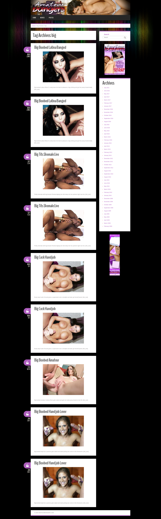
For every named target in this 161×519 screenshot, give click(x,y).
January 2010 (108, 196)
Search (106, 34)
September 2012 (109, 168)
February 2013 (108, 152)
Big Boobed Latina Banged (51, 47)
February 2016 (108, 140)
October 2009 (108, 205)
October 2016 (108, 115)
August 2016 (107, 122)
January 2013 (108, 155)
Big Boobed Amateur (47, 360)
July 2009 (107, 214)
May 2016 (107, 131)
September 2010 (109, 174)
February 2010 (108, 192)
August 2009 (107, 211)
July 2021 (107, 88)
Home (34, 17)
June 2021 (107, 91)
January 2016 (108, 143)
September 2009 (109, 208)
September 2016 (109, 119)
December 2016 (108, 109)
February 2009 (108, 226)
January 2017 (108, 106)
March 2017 (107, 100)
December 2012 (108, 159)
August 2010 (107, 177)
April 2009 (107, 220)
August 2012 (107, 171)
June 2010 (107, 183)
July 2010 (107, 180)
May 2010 (107, 186)
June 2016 (107, 128)
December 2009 (108, 199)
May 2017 (107, 94)
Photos (51, 17)
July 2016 (107, 125)
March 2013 (107, 149)
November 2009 (108, 202)
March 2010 (107, 189)
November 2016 (108, 112)
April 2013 (107, 146)
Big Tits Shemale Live (47, 154)
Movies (42, 17)
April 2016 (107, 134)
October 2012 (108, 165)
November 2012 (108, 162)
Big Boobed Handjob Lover (51, 411)
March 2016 (107, 137)
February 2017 (108, 103)
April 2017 (107, 97)
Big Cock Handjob (45, 257)
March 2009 (107, 223)
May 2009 (107, 217)
